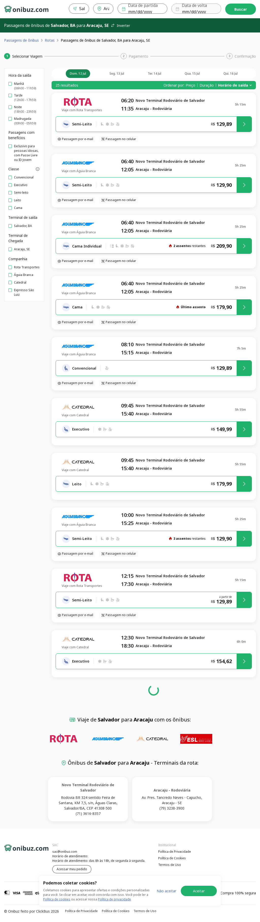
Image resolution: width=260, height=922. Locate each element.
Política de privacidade (114, 899)
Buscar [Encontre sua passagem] (240, 9)
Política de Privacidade (174, 851)
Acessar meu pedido (72, 869)
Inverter (120, 25)
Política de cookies (56, 899)
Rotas (50, 40)
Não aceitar (166, 890)
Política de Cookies (172, 858)
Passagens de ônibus (21, 40)
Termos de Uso (169, 865)
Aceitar (199, 890)
